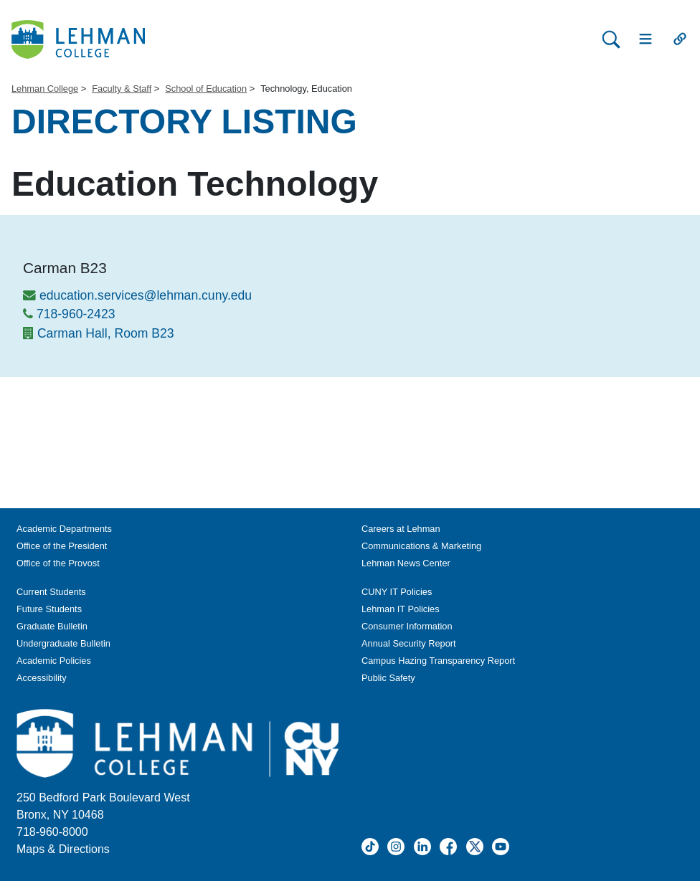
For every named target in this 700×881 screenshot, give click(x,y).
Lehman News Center (405, 563)
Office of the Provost (58, 563)
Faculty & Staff (121, 88)
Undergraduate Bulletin (63, 643)
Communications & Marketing (421, 545)
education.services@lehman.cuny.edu (145, 295)
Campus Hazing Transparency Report (438, 660)
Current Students (51, 591)
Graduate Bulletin (52, 626)
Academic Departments (64, 528)
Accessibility (41, 677)
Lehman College (44, 88)
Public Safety (388, 677)
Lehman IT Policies (400, 609)
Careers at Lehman (400, 528)
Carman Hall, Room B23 (105, 333)
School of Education (206, 88)
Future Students (49, 609)
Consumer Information (407, 626)
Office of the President (61, 545)
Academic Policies (53, 660)
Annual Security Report (408, 643)
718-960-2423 (76, 314)
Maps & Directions (63, 849)
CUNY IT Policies (396, 591)
